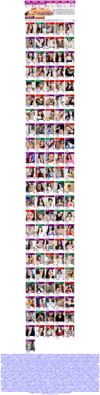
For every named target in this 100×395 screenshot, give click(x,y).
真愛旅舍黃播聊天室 (70, 358)
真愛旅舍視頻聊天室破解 (83, 357)
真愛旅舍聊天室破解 (94, 357)
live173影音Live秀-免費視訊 (16, 358)
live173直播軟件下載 (18, 357)
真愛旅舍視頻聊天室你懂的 (13, 362)
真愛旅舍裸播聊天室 (13, 360)
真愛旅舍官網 (40, 358)
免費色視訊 (88, 354)
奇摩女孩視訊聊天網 (56, 355)
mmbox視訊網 (64, 355)
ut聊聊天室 (48, 355)
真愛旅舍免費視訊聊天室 (53, 357)
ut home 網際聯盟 (37, 357)
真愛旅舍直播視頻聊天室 (62, 361)
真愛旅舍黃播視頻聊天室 (38, 361)
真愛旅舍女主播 (89, 360)
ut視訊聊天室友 (24, 355)
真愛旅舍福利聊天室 (35, 360)
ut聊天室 (9, 355)
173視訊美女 (94, 354)
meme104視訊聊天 (81, 355)
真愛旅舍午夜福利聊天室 (71, 362)
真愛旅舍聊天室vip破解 (79, 360)
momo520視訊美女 (72, 355)
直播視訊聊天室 (65, 354)
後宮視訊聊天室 (30, 354)
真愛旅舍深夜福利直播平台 (67, 360)
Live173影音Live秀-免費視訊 (58, 358)
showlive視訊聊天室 (49, 354)
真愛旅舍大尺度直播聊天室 (25, 361)
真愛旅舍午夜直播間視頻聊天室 (57, 362)
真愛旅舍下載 (26, 358)
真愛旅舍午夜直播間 (56, 360)
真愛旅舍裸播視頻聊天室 (87, 361)
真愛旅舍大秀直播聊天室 (24, 360)
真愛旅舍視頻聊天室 (64, 357)
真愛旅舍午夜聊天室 (80, 358)
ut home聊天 (44, 357)
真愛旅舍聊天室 (73, 357)
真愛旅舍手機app (48, 358)
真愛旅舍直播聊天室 (90, 358)
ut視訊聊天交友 (32, 355)
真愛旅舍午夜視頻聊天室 (50, 361)
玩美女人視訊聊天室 (39, 354)
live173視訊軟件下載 (28, 357)
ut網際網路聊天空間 (41, 355)
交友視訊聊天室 (57, 354)
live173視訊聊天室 (13, 354)
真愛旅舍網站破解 (5, 358)
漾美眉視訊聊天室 (22, 354)
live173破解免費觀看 (8, 357)
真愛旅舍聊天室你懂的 (45, 360)
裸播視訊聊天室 (81, 354)
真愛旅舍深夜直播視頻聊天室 (42, 362)
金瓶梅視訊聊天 (90, 355)
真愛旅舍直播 (33, 358)
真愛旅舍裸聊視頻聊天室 (75, 361)
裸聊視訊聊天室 (73, 354)
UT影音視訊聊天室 (16, 355)
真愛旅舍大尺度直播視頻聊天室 (27, 362)
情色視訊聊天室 (4, 354)
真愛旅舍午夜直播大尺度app (12, 361)
